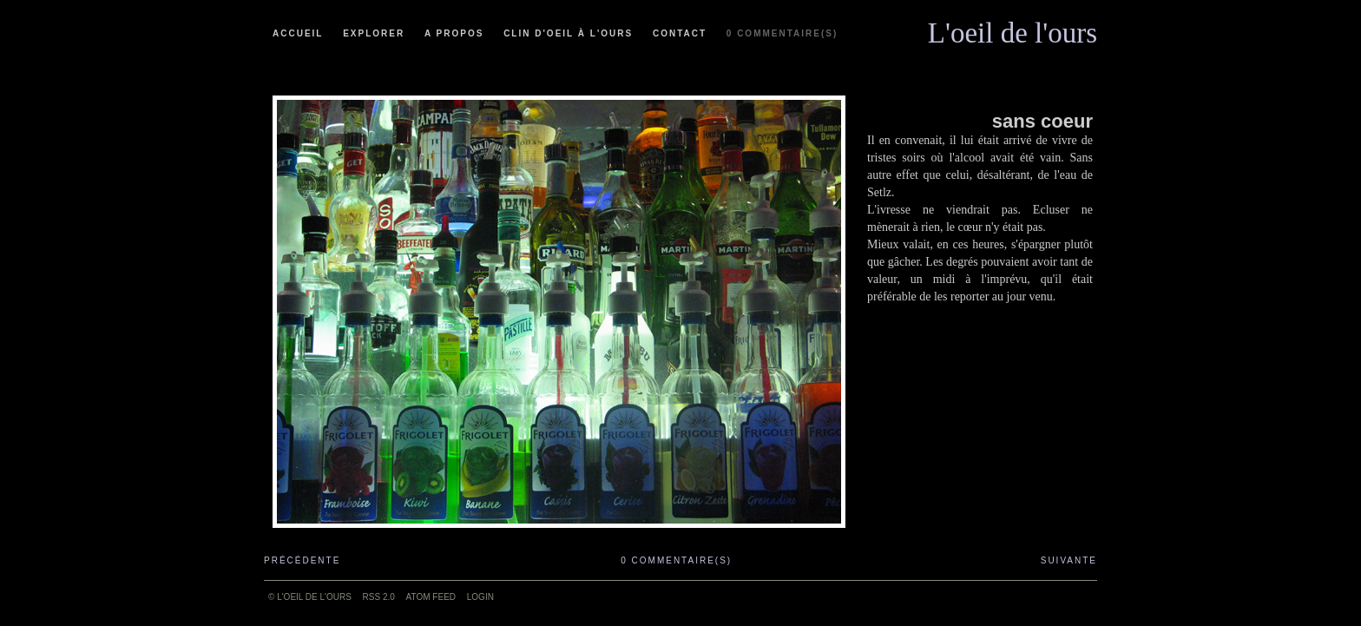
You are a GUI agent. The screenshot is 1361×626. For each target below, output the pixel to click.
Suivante (1069, 560)
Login (480, 597)
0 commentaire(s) (782, 33)
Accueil (298, 33)
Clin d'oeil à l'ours (568, 33)
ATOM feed (431, 597)
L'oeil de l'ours (1012, 28)
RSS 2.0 (379, 597)
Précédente (302, 560)
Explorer (373, 33)
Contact (680, 33)
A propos (453, 33)
